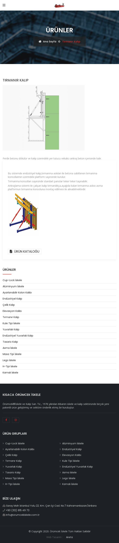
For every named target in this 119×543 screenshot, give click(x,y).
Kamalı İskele (10, 372)
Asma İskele (10, 348)
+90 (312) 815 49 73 (17, 510)
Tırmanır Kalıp (11, 317)
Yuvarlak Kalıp (11, 329)
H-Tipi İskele (10, 366)
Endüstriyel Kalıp (12, 298)
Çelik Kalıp (9, 305)
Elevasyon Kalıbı (12, 311)
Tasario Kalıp (10, 342)
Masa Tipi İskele (12, 354)
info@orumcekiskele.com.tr (22, 515)
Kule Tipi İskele (11, 323)
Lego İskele (9, 360)
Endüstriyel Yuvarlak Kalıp (18, 335)
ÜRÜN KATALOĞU (24, 251)
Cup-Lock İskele (12, 280)
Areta (69, 537)
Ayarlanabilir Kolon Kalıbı (17, 292)
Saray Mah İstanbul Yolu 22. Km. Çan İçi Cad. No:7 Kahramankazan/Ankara (51, 505)
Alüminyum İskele (13, 286)
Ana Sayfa (47, 41)
